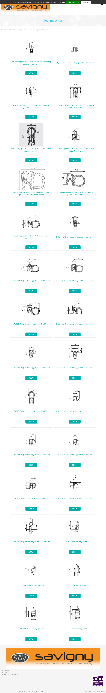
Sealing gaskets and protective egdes (27, 30)
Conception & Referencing (99, 691)
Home (4, 30)
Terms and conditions (11, 674)
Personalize (86, 2)
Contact (6, 672)
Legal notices (88, 691)
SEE (31, 73)
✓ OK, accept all (73, 2)
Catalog (11, 30)
